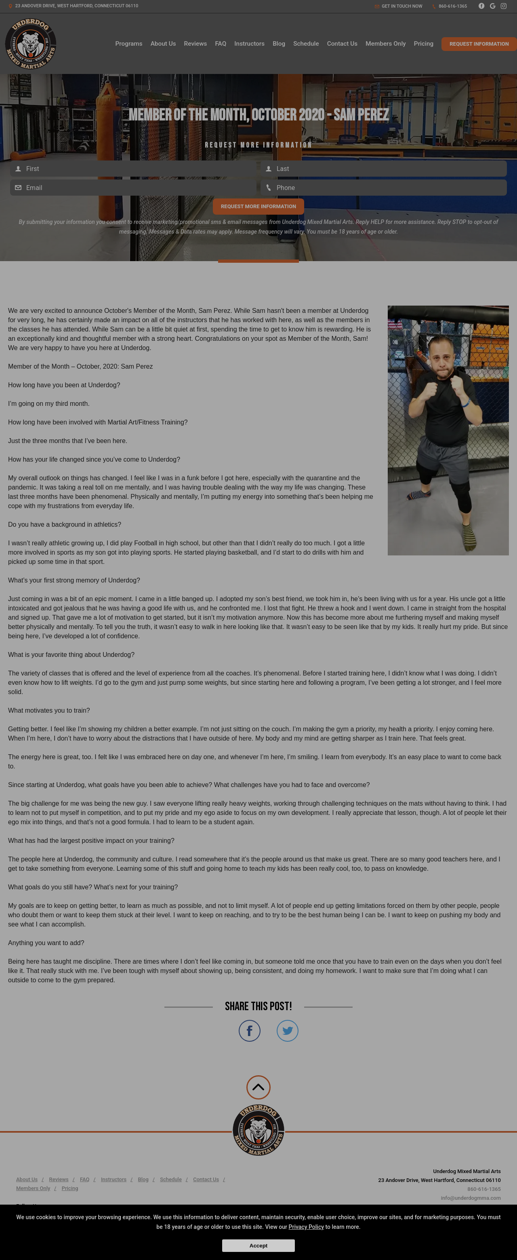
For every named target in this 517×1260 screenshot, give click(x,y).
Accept (258, 1246)
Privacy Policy (306, 1227)
